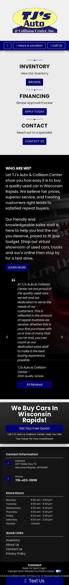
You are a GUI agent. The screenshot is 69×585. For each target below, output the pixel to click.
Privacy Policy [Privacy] (16, 553)
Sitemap (29, 571)
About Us (12, 545)
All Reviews (35, 384)
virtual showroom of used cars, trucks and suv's (34, 247)
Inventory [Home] (13, 540)
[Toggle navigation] (7, 45)
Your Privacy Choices (48, 571)
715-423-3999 (26, 480)
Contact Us (14, 549)
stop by (53, 252)
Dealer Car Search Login (33, 568)
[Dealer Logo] (34, 20)
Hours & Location (29, 45)
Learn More (17, 267)
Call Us (56, 45)
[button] (3, 52)
